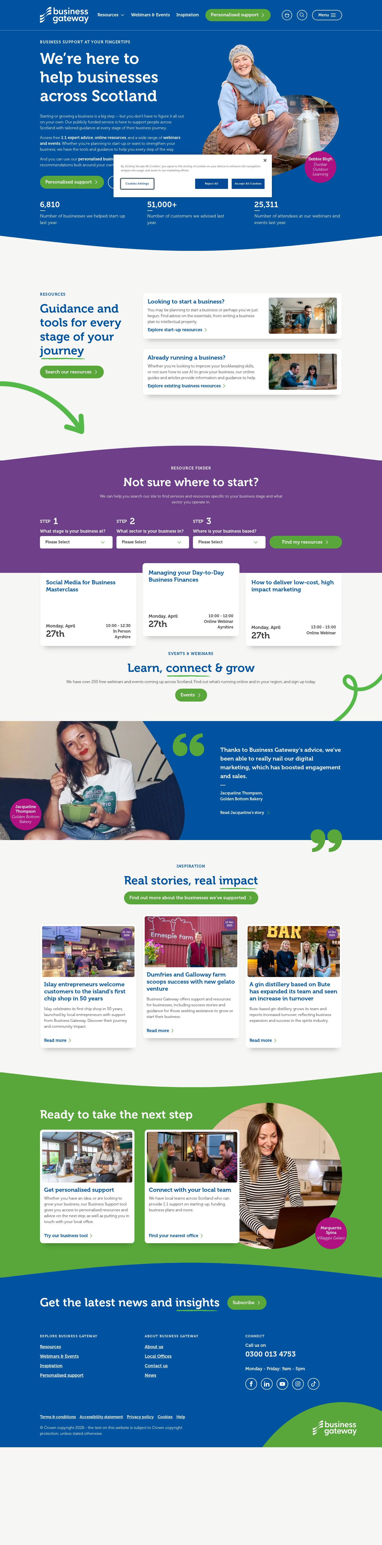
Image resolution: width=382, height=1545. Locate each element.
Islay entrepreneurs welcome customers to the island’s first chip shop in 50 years (84, 991)
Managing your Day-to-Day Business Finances (186, 576)
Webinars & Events (150, 14)
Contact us (156, 1365)
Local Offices (158, 1356)
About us (154, 1346)
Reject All (211, 183)
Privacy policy (140, 1417)
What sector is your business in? (150, 531)
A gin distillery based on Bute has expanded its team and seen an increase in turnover (293, 991)
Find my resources (305, 542)
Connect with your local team (190, 1189)
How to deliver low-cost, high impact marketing (292, 586)
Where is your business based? (225, 531)
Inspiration (187, 14)
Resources (111, 14)
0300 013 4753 (270, 1354)
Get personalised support (79, 1189)
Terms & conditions (58, 1417)
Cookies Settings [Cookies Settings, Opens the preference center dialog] (137, 183)
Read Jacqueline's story (245, 812)
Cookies (165, 1417)
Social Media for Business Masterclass (80, 586)
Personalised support (238, 15)
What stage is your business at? (72, 531)
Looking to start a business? (186, 301)
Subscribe (247, 1302)
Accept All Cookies (248, 183)
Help (180, 1417)
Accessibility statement (101, 1417)
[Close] (265, 160)
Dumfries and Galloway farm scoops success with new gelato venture (191, 981)
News (150, 1375)
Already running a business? (186, 357)
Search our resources (71, 371)
